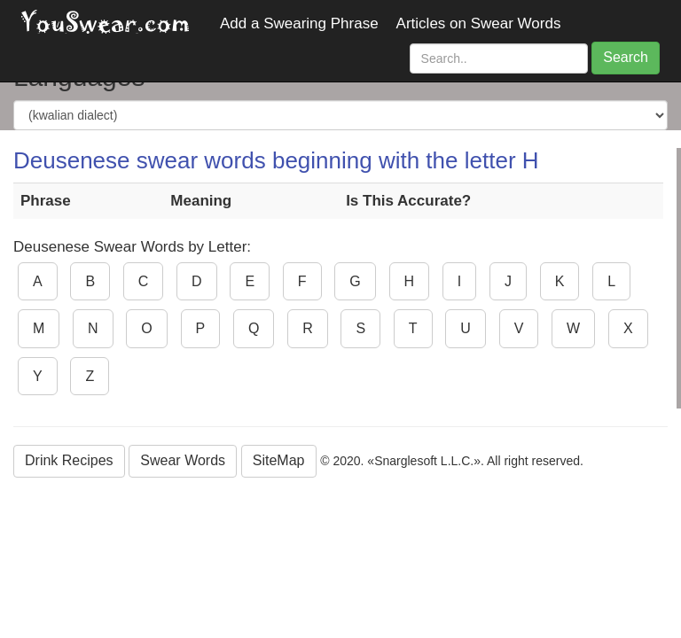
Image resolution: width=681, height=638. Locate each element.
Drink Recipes (69, 460)
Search (625, 57)
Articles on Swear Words (478, 23)
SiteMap (279, 460)
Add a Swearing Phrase (299, 23)
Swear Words (182, 460)
